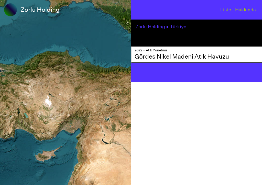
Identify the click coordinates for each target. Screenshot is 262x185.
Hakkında (245, 9)
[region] (65, 92)
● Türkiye (176, 26)
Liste (225, 9)
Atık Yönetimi (156, 50)
